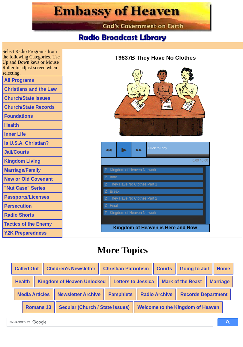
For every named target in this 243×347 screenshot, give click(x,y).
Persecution (18, 206)
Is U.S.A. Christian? (26, 143)
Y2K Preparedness (25, 233)
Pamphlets (120, 294)
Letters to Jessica (133, 281)
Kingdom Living (22, 161)
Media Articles (33, 294)
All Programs (19, 80)
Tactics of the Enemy (28, 224)
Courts (164, 268)
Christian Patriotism (126, 268)
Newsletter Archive (79, 294)
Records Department (203, 294)
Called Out (27, 268)
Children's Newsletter (70, 268)
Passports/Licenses (26, 197)
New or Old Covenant (28, 179)
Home (223, 268)
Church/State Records (29, 107)
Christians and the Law (30, 89)
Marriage (220, 281)
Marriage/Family (22, 170)
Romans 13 (38, 307)
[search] (109, 322)
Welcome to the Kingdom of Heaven (178, 307)
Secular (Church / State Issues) (94, 307)
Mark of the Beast (182, 281)
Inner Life (15, 134)
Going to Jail (194, 268)
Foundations (18, 116)
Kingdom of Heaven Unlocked (72, 281)
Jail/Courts (16, 152)
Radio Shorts (19, 215)
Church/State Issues (27, 98)
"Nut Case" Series (24, 188)
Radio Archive (156, 294)
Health (11, 125)
